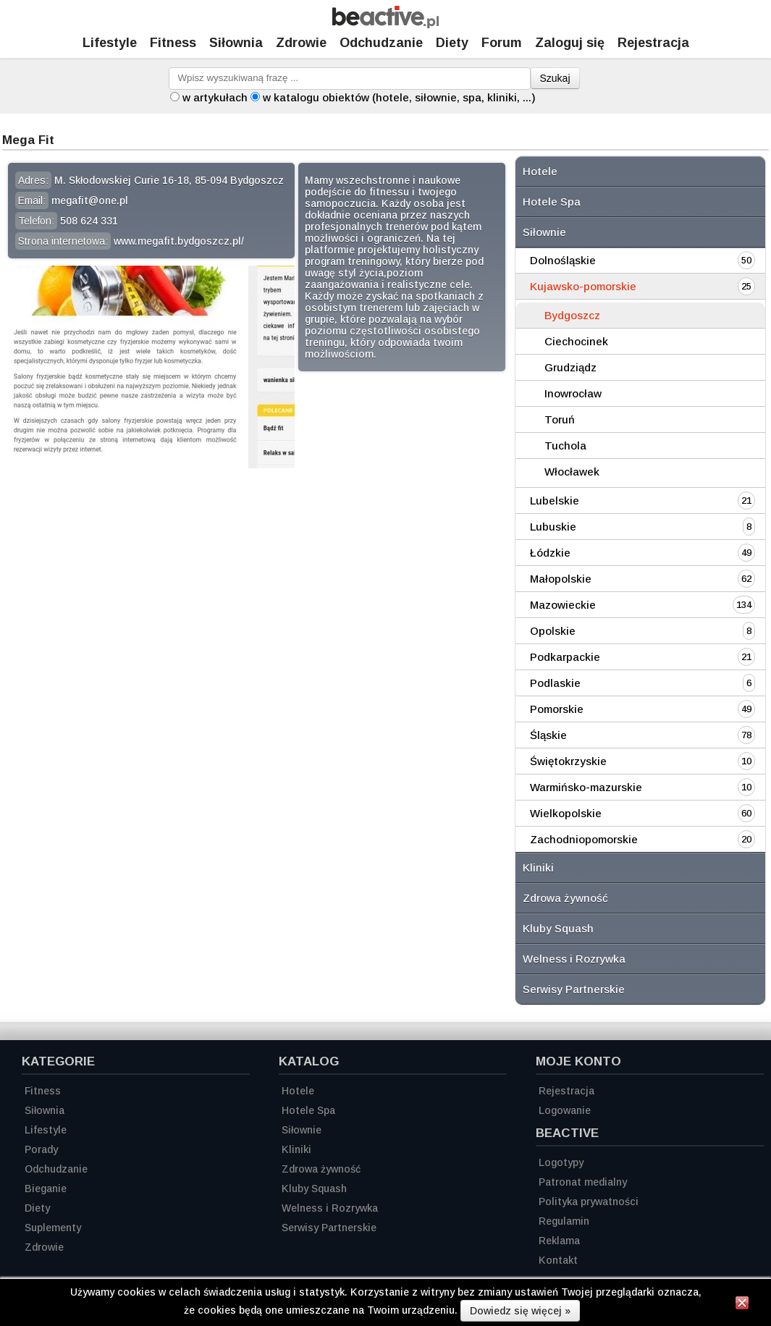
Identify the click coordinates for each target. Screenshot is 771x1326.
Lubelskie (554, 500)
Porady (41, 1149)
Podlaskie (555, 683)
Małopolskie (560, 579)
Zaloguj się (569, 42)
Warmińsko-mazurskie (586, 787)
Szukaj (555, 78)
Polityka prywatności (589, 1201)
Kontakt (558, 1260)
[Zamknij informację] (742, 1305)
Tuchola (565, 445)
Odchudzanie (381, 42)
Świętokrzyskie (568, 761)
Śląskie (548, 735)
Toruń (559, 419)
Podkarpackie (565, 657)
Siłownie (544, 232)
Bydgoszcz (572, 315)
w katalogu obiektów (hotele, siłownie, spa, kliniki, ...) (399, 97)
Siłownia (236, 42)
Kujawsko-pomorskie (583, 286)
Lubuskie (553, 526)
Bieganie (46, 1188)
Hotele (540, 171)
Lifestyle (110, 42)
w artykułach (215, 97)
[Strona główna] (385, 24)
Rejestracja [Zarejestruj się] (653, 42)
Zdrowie (301, 42)
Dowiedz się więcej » (520, 1311)
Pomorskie (556, 709)
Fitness (173, 42)
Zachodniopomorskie (584, 839)
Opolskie (553, 631)
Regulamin (564, 1221)
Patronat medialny (583, 1182)
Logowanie (565, 1110)
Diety (452, 42)
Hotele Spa (552, 201)
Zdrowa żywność (565, 898)
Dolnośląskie (563, 260)
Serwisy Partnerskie (574, 989)
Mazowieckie (563, 605)
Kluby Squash (558, 928)
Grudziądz (570, 367)
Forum (501, 42)
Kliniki (538, 867)
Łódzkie (550, 552)
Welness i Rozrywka (574, 959)
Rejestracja (566, 1091)
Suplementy (53, 1227)
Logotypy (561, 1162)
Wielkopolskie (566, 813)
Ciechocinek (576, 341)
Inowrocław (573, 393)
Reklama (559, 1240)
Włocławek (571, 471)
